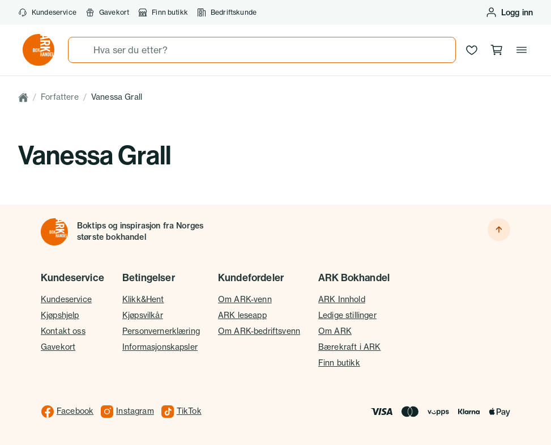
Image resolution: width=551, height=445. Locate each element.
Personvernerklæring (161, 331)
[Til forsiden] (54, 231)
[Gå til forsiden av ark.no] (38, 50)
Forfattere (60, 97)
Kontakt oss (63, 331)
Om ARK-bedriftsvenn (259, 331)
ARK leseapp (242, 315)
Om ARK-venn (245, 299)
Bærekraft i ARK (349, 347)
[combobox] (262, 50)
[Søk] (81, 49)
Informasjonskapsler (160, 347)
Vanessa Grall (116, 97)
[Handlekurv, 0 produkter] (496, 50)
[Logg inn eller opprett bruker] (509, 12)
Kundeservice (47, 12)
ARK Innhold (341, 299)
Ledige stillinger (347, 315)
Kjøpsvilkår (142, 315)
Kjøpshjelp (60, 315)
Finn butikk (163, 12)
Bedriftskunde (227, 12)
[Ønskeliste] (472, 50)
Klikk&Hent (143, 299)
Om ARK (335, 331)
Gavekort (107, 12)
